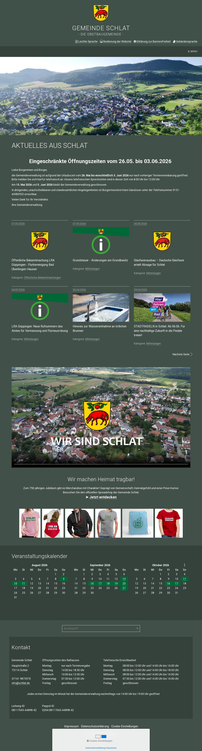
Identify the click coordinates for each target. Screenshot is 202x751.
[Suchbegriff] (101, 628)
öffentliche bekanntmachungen (42, 277)
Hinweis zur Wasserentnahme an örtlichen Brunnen (100, 329)
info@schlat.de (21, 683)
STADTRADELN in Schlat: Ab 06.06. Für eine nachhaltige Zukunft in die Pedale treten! (159, 331)
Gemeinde (111, 51)
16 (92, 583)
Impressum (71, 726)
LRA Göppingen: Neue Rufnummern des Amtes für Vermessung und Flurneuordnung (40, 329)
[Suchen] (137, 628)
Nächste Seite (181, 354)
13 (124, 578)
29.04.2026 (140, 289)
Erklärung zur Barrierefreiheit (152, 41)
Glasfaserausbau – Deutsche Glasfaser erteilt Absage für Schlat (159, 263)
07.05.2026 (18, 223)
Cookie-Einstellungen (124, 726)
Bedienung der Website (115, 41)
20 (124, 583)
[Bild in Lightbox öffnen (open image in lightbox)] (29, 523)
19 (116, 583)
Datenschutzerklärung (95, 726)
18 (108, 583)
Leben (155, 51)
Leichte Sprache (86, 41)
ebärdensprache (185, 41)
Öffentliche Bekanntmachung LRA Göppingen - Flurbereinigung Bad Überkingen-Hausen (33, 265)
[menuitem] (12, 51)
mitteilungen (92, 268)
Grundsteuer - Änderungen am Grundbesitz (100, 260)
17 (100, 583)
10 (15, 583)
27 (124, 588)
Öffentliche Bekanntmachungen (73, 51)
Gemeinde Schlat (101, 28)
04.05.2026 (18, 289)
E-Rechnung (176, 51)
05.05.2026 (140, 223)
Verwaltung (134, 51)
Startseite (12, 51)
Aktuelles (35, 51)
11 (23, 583)
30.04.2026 (79, 289)
